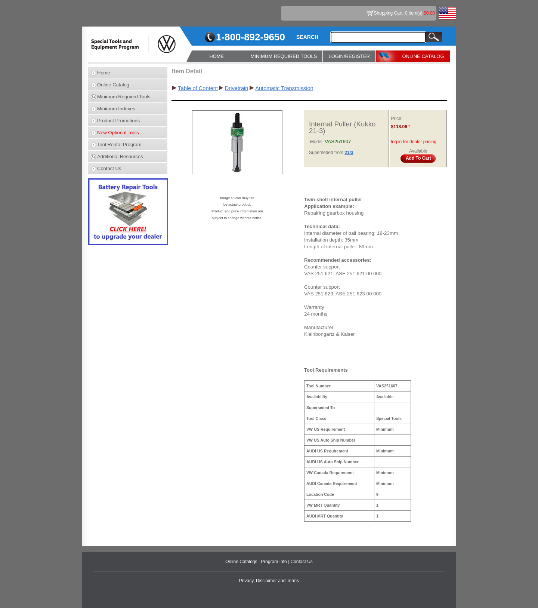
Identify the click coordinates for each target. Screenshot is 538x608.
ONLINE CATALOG (423, 56)
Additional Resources (120, 156)
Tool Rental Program (119, 144)
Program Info (274, 561)
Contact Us (109, 168)
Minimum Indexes (116, 108)
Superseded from (326, 152)
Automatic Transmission (284, 88)
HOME (216, 56)
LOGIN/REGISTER (349, 56)
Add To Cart (418, 158)
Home (103, 73)
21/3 (348, 152)
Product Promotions (118, 120)
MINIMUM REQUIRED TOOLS (284, 56)
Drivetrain (236, 88)
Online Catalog (113, 84)
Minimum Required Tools (124, 96)
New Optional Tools (118, 132)
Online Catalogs (242, 561)
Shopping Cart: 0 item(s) (398, 13)
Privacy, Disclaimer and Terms (269, 580)
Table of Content (198, 88)
